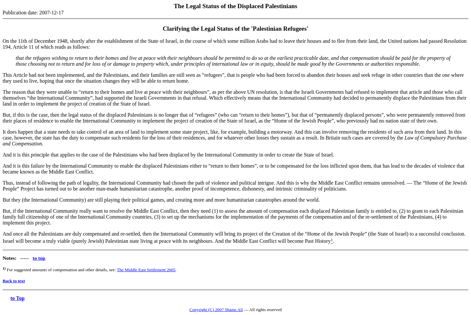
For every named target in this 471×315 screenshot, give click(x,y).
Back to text (14, 280)
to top (39, 258)
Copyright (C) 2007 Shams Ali (216, 309)
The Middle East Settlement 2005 (146, 269)
